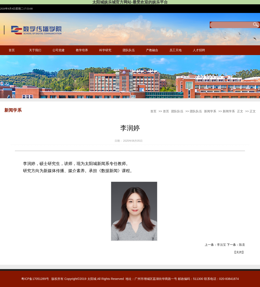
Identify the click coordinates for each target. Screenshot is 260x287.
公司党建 (58, 50)
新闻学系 (210, 111)
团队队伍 (129, 50)
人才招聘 (199, 50)
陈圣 (242, 244)
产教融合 (152, 50)
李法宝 (221, 244)
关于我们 (35, 50)
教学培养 (82, 50)
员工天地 (175, 50)
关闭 (239, 252)
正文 (240, 111)
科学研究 (105, 50)
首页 (12, 50)
